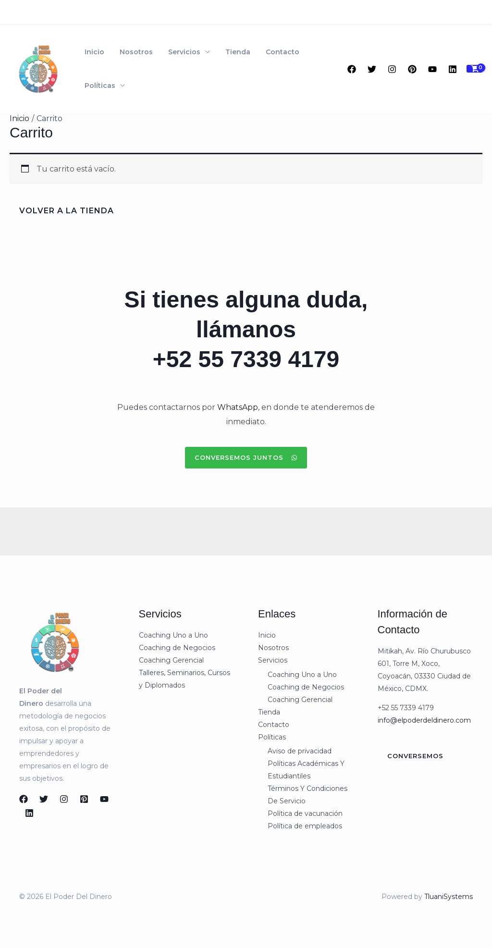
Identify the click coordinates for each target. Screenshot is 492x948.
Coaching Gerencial (171, 660)
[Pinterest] (412, 69)
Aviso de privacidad (300, 751)
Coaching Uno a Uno (173, 635)
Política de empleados (305, 826)
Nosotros (130, 52)
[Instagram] (392, 69)
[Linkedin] (452, 69)
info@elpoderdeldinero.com (424, 720)
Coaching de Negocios (177, 647)
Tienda (224, 52)
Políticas (98, 85)
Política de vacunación (305, 813)
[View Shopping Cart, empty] (474, 69)
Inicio (92, 52)
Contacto (265, 52)
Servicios (175, 52)
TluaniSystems (448, 896)
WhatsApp (237, 407)
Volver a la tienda (66, 210)
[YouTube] (432, 69)
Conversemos (415, 756)
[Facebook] (351, 69)
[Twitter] (372, 69)
